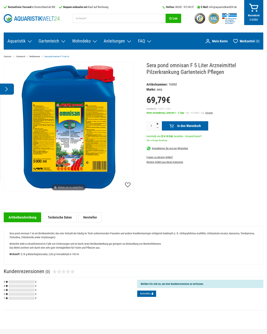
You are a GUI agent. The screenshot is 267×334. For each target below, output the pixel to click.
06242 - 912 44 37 (184, 7)
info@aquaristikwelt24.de (223, 7)
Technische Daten (60, 217)
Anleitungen (114, 41)
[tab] (22, 217)
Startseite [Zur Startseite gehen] (8, 56)
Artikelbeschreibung (22, 217)
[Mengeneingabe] (151, 125)
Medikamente (34, 56)
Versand (209, 113)
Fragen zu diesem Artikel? (159, 157)
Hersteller (90, 217)
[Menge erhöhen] (157, 124)
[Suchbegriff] (119, 18)
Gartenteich (49, 41)
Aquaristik (16, 41)
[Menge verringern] (157, 128)
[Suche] (173, 18)
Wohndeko (81, 41)
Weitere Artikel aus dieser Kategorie (164, 162)
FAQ (141, 41)
